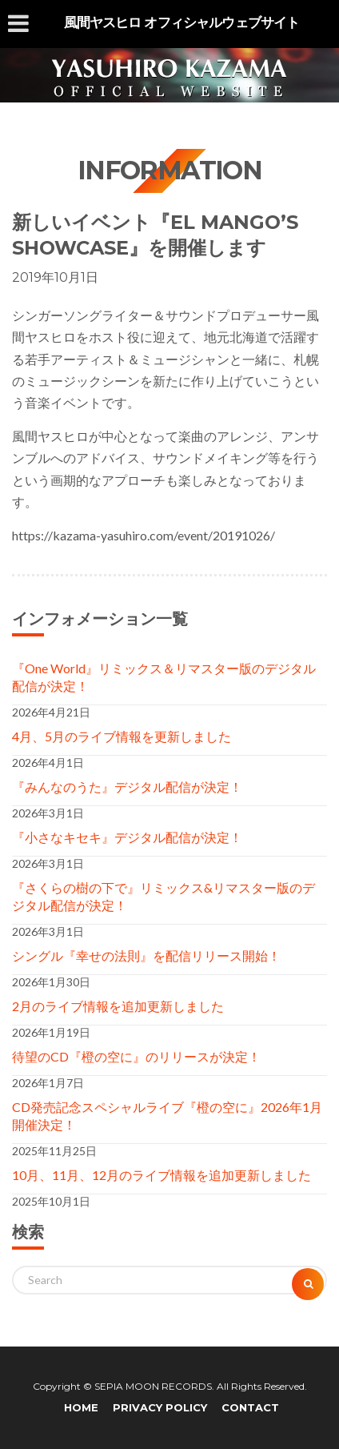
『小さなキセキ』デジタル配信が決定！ (127, 837)
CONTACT (250, 1407)
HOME (81, 1407)
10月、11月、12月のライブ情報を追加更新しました (161, 1174)
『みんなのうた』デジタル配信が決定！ (127, 786)
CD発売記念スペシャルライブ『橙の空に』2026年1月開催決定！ (167, 1115)
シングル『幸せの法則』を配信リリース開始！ (146, 955)
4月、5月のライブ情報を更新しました (121, 736)
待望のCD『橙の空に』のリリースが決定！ (136, 1056)
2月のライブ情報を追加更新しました (118, 1005)
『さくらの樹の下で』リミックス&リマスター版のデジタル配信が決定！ (163, 896)
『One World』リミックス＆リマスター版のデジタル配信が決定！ (164, 676)
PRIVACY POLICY (160, 1407)
